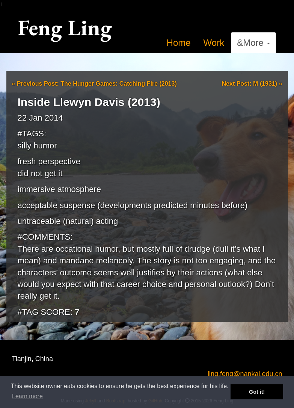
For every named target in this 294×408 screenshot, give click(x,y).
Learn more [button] (27, 396)
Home (179, 43)
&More (253, 43)
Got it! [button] (257, 392)
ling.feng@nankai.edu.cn (245, 374)
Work (214, 43)
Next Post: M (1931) (252, 83)
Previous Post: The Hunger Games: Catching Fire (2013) (94, 83)
